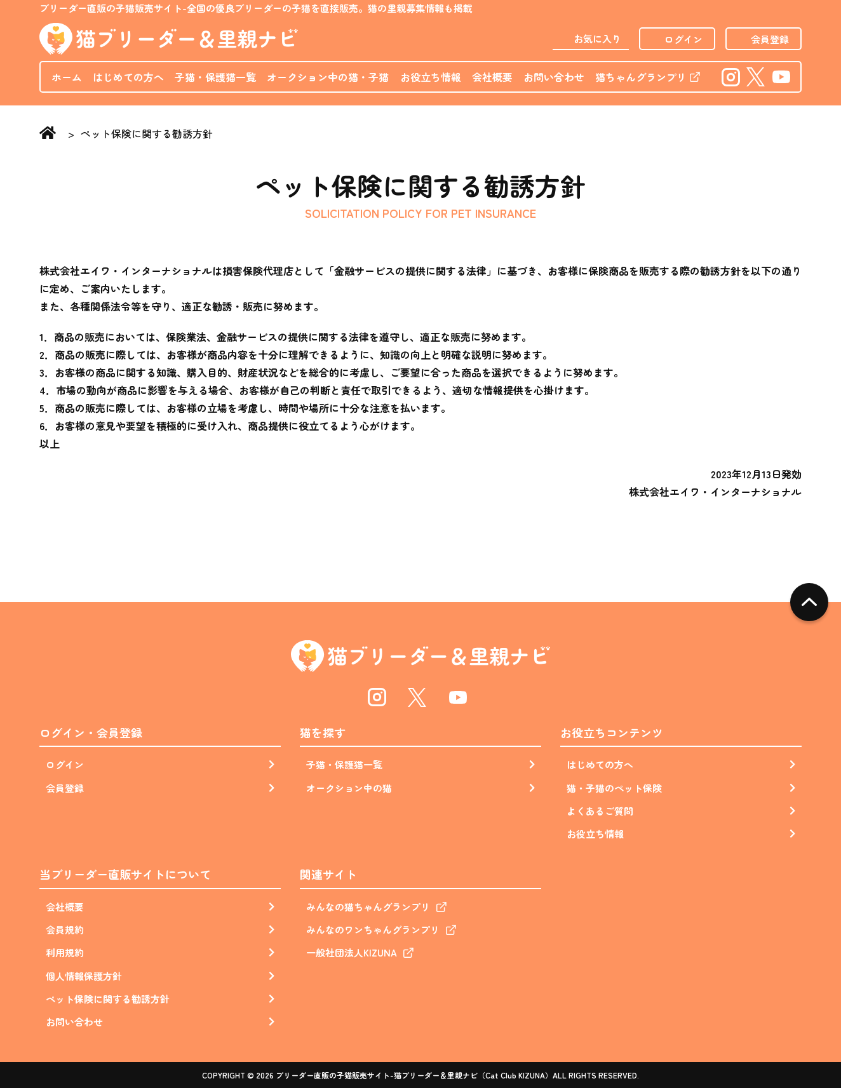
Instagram (730, 76)
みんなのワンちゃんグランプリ (373, 929)
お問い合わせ (553, 76)
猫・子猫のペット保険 (614, 788)
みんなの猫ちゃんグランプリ (368, 906)
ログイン (683, 39)
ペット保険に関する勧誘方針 (108, 998)
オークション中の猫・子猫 (328, 76)
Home (50, 134)
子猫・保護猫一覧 (215, 76)
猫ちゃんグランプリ (641, 76)
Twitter (756, 76)
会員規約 (65, 929)
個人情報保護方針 (84, 976)
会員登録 (770, 39)
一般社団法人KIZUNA (351, 952)
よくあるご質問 (600, 810)
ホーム (66, 76)
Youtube (781, 76)
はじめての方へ (128, 76)
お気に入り (597, 38)
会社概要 (492, 76)
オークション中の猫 (349, 788)
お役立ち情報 (430, 76)
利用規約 (65, 952)
